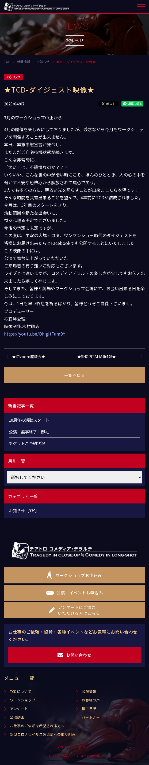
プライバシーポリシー (74, 746)
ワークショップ (23, 700)
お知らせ (14, 76)
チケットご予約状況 (27, 443)
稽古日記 (89, 708)
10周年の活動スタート (29, 420)
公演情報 (89, 691)
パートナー (91, 717)
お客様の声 (91, 700)
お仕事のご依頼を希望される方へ (37, 725)
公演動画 (17, 717)
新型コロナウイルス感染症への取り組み (43, 734)
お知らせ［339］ (24, 510)
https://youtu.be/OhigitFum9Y (34, 333)
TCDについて (21, 691)
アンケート (19, 708)
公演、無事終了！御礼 (29, 432)
